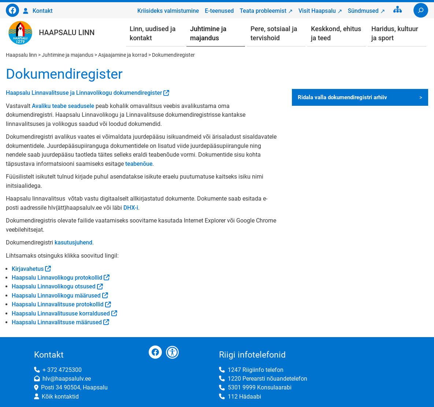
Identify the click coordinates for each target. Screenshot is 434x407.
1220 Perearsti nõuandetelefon (267, 378)
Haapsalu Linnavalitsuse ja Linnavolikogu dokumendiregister (84, 92)
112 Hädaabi (244, 396)
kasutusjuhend (73, 242)
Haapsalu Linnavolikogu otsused (54, 286)
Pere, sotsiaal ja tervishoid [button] (274, 33)
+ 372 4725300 (62, 369)
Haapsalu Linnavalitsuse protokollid (58, 304)
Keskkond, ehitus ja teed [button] (336, 33)
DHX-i (130, 207)
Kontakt (43, 10)
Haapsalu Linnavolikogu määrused (56, 295)
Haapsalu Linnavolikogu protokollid (57, 277)
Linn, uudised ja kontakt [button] (152, 33)
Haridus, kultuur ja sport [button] (394, 33)
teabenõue (138, 163)
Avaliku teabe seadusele (63, 105)
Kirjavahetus (28, 268)
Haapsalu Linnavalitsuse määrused (57, 322)
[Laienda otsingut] (420, 10)
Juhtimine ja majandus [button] (208, 33)
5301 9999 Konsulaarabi (260, 387)
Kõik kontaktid (60, 396)
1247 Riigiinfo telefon (255, 369)
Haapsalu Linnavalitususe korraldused (61, 313)
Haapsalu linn (66, 32)
